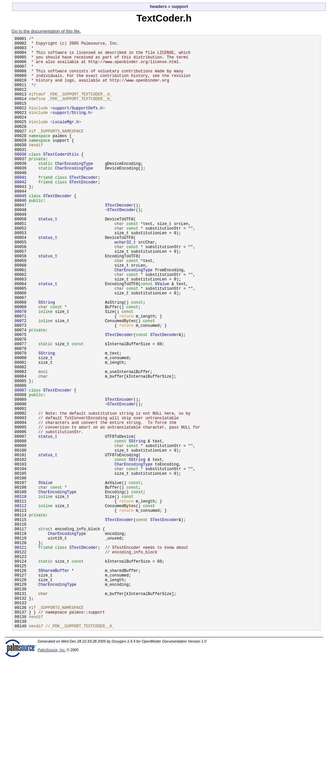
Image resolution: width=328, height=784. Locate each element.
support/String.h (72, 129)
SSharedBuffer (53, 685)
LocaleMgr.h (66, 140)
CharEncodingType (74, 191)
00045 (20, 230)
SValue (162, 337)
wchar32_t (125, 286)
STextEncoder (83, 213)
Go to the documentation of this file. (46, 31)
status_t (47, 258)
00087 (20, 466)
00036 (20, 180)
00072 (20, 382)
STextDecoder (83, 208)
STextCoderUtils (61, 180)
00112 (20, 607)
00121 (20, 657)
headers (158, 6)
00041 (20, 208)
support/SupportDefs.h (77, 124)
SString (46, 359)
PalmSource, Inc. (52, 777)
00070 (20, 371)
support (180, 6)
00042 (20, 213)
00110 (20, 595)
